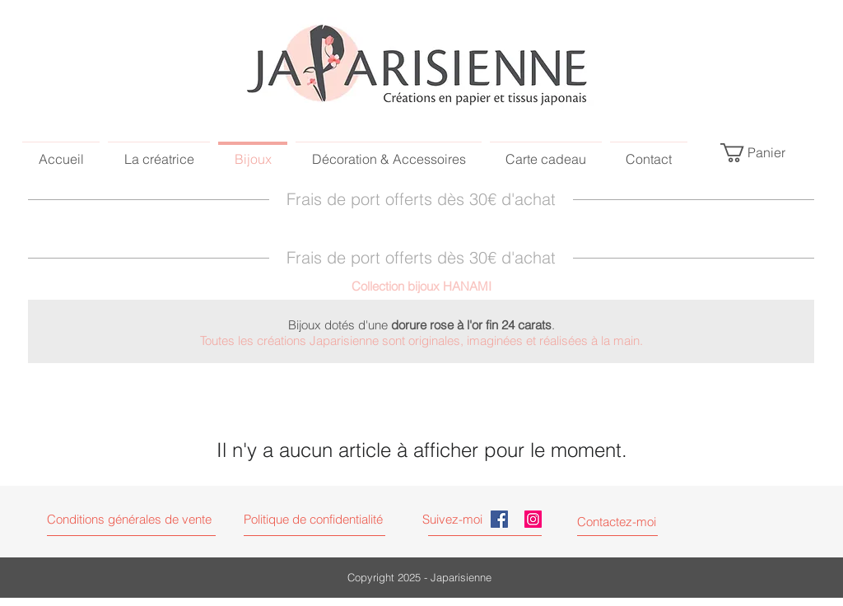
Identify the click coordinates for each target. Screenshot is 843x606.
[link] (762, 152)
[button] (328, 519)
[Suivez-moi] (454, 519)
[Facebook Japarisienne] (499, 519)
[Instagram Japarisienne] (533, 519)
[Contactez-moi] (617, 521)
